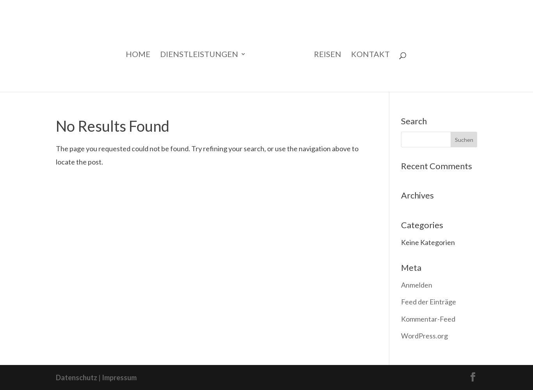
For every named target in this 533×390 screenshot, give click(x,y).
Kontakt (370, 55)
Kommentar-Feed (428, 319)
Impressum (119, 377)
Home (138, 55)
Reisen (327, 55)
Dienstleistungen (199, 55)
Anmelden (416, 285)
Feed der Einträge (428, 301)
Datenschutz (76, 377)
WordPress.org (424, 335)
